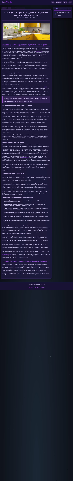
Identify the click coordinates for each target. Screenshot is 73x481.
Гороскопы (58, 2)
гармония (21, 45)
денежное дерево (25, 157)
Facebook (37, 287)
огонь (45, 86)
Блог (53, 2)
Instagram (31, 287)
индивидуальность (6, 254)
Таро (70, 2)
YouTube (42, 287)
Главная (4, 7)
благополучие (39, 51)
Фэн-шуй (5, 45)
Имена (65, 2)
